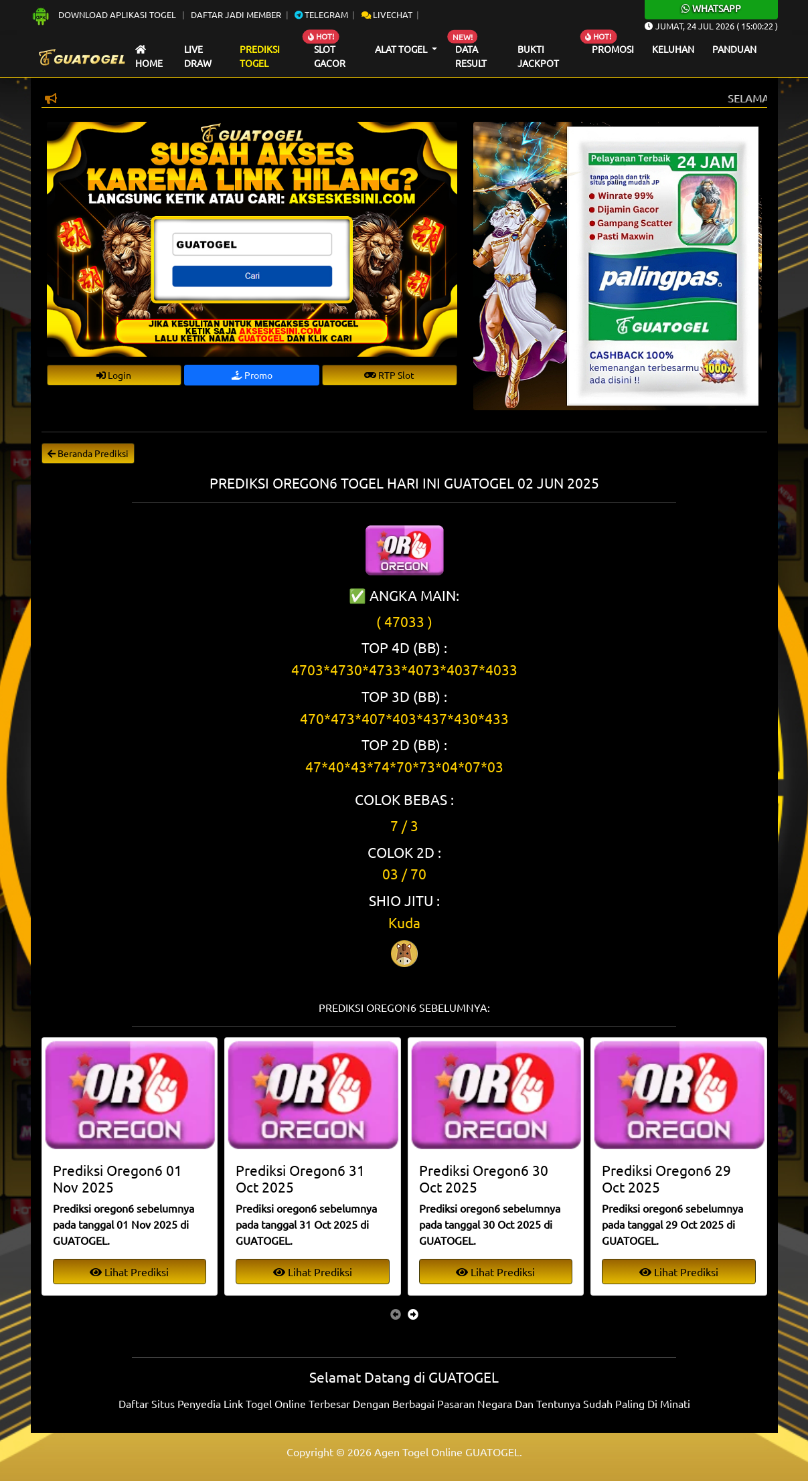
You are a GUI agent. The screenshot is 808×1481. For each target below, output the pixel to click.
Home (149, 57)
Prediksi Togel (260, 56)
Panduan (734, 49)
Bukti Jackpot (538, 56)
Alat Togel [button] (402, 49)
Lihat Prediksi (129, 1271)
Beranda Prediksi (88, 453)
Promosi (613, 49)
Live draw (198, 56)
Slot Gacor (329, 56)
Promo (252, 375)
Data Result (471, 56)
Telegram (321, 14)
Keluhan (673, 49)
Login (113, 375)
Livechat (386, 14)
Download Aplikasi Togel (104, 14)
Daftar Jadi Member (236, 14)
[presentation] (395, 1314)
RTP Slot (389, 375)
